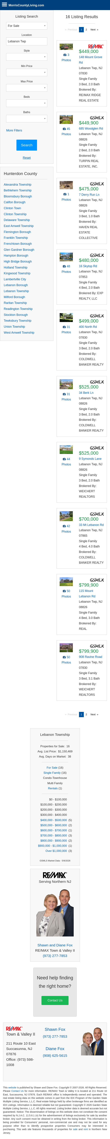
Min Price (26, 66)
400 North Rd (88, 327)
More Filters (14, 130)
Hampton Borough (16, 255)
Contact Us (54, 1000)
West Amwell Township (19, 332)
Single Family (52, 772)
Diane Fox (55, 1048)
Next (93, 29)
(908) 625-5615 (55, 1055)
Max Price (27, 81)
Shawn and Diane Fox (55, 945)
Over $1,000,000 (56, 851)
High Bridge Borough (18, 261)
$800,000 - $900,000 (53, 840)
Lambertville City (15, 279)
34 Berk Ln (86, 392)
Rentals (53, 788)
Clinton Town (12, 208)
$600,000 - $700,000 (53, 830)
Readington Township (18, 309)
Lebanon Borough (16, 285)
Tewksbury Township (17, 320)
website (12, 1087)
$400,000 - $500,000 (53, 820)
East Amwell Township (19, 226)
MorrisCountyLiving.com (26, 5)
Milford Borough (14, 297)
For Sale (52, 767)
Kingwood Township (17, 273)
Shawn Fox (55, 1029)
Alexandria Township (17, 184)
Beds (27, 96)
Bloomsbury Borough (18, 196)
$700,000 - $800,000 (53, 835)
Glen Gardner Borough (19, 249)
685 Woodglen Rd (91, 128)
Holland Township (15, 267)
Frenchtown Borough (18, 243)
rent (86, 1129)
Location (27, 35)
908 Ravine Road (90, 657)
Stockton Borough (16, 315)
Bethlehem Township (18, 190)
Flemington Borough (17, 232)
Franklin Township (16, 237)
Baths (26, 112)
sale (75, 1129)
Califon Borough (14, 202)
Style (27, 50)
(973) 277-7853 (55, 956)
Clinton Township (15, 214)
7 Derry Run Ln (89, 194)
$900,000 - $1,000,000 (52, 845)
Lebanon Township (16, 291)
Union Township (14, 326)
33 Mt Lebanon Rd (91, 525)
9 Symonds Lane (90, 458)
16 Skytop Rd (88, 266)
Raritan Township (15, 303)
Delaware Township (17, 220)
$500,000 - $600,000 (53, 825)
